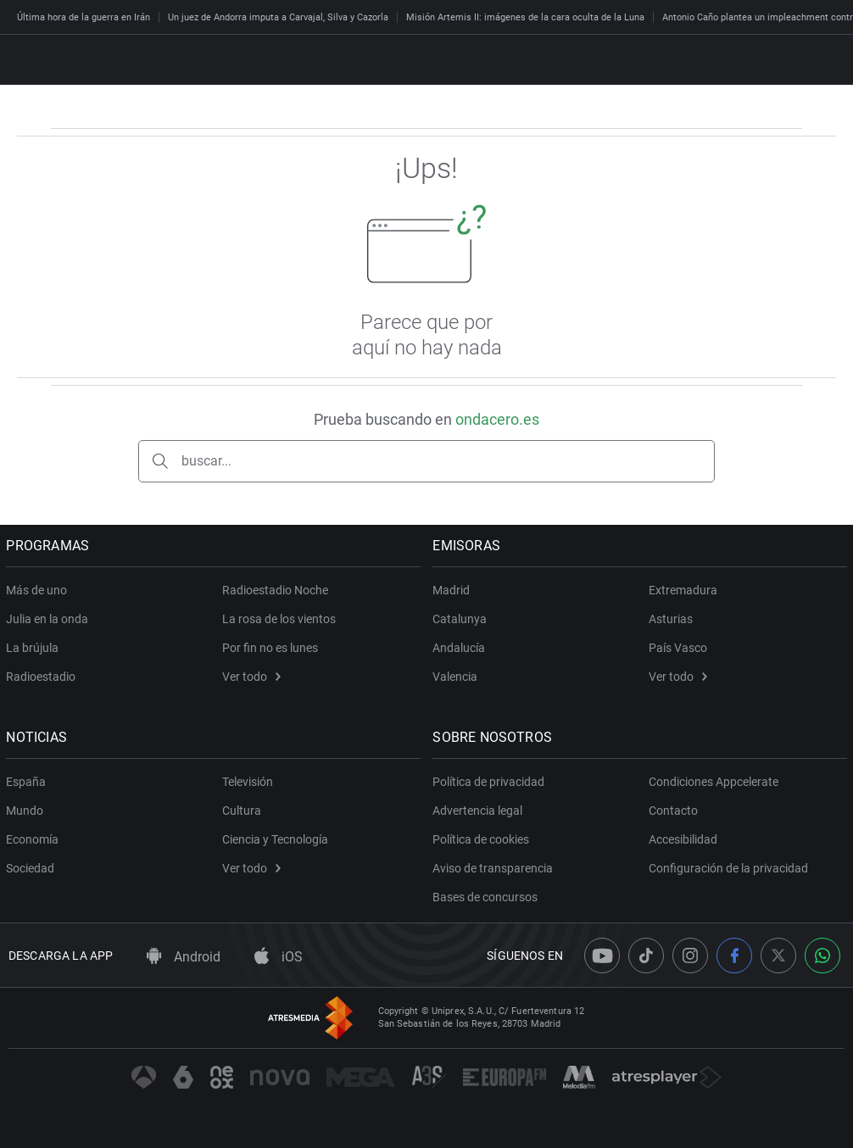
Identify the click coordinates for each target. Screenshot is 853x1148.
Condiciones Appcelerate (713, 782)
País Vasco (678, 648)
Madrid (453, 590)
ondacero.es (497, 419)
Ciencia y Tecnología (275, 839)
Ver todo (251, 677)
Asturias (671, 619)
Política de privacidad (491, 782)
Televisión (247, 782)
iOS (278, 957)
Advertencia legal (480, 810)
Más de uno (39, 590)
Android (183, 957)
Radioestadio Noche (275, 590)
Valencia (457, 676)
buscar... (206, 461)
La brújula (34, 648)
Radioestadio (43, 676)
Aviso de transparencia (495, 868)
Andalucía (461, 648)
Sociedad (32, 868)
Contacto (673, 810)
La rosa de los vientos (279, 619)
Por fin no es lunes (270, 648)
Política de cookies (483, 839)
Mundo (27, 810)
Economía (34, 839)
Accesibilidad (683, 839)
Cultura (241, 810)
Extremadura (683, 590)
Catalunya (462, 619)
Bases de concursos (487, 897)
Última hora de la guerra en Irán (83, 17)
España (28, 782)
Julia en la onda (49, 619)
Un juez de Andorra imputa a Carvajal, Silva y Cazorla (278, 17)
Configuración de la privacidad (728, 868)
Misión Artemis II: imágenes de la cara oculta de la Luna (525, 17)
